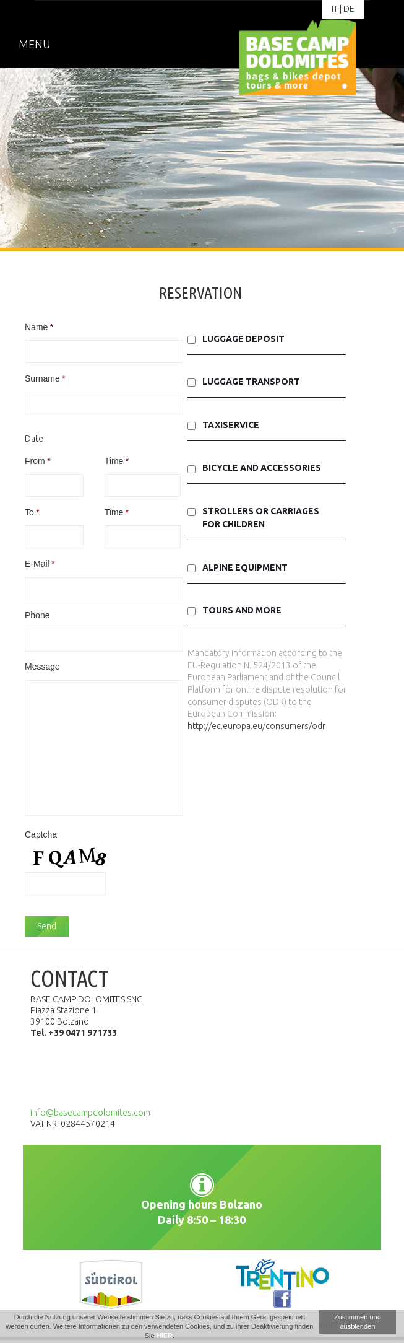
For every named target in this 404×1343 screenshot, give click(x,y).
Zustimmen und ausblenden (357, 1321)
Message (42, 667)
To (32, 512)
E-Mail (40, 564)
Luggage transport (251, 382)
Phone (37, 615)
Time (117, 461)
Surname (45, 378)
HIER (165, 1335)
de (349, 9)
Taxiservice (230, 425)
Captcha (41, 834)
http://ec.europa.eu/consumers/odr (256, 726)
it (335, 9)
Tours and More (242, 610)
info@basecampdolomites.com (90, 1113)
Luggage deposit (243, 339)
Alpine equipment (245, 567)
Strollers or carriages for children (260, 517)
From (38, 461)
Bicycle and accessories (261, 468)
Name (39, 327)
